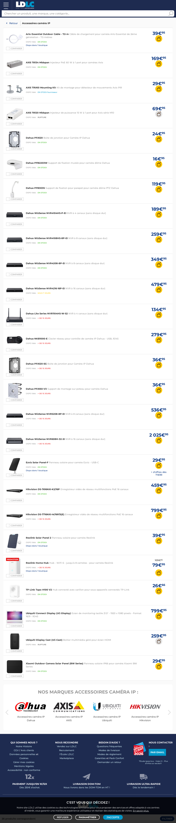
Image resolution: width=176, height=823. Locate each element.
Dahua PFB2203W (36, 162)
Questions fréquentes (109, 746)
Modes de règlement (109, 754)
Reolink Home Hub (37, 562)
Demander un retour (109, 762)
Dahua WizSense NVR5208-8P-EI (45, 414)
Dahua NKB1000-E (37, 338)
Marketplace (67, 758)
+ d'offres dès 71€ (159, 473)
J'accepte (113, 817)
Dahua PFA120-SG (36, 363)
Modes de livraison (109, 750)
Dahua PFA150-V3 (36, 388)
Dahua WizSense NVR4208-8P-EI (46, 263)
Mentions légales (24, 766)
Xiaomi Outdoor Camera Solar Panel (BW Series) (54, 663)
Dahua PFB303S (35, 188)
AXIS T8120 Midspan (37, 112)
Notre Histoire (24, 746)
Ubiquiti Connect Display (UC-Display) (48, 613)
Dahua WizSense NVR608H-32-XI (45, 439)
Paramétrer (87, 817)
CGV (16, 750)
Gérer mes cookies (23, 762)
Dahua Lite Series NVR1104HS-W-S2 (47, 313)
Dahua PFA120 (34, 137)
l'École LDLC (66, 754)
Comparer (16, 48)
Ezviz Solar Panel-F (37, 462)
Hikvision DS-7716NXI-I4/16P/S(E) (45, 514)
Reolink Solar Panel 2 (38, 537)
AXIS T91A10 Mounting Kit (41, 87)
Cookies (23, 758)
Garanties (100, 758)
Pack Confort (116, 758)
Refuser (62, 817)
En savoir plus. (141, 810)
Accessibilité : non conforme (24, 770)
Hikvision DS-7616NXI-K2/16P (43, 489)
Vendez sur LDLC (67, 746)
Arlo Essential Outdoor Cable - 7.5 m (47, 34)
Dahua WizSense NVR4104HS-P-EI (46, 213)
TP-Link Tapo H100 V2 (39, 589)
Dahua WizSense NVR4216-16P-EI (46, 288)
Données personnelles (22, 754)
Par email (157, 752)
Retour (13, 23)
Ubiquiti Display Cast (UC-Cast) (44, 639)
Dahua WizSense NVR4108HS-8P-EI (47, 238)
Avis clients (27, 750)
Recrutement (66, 750)
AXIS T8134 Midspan (37, 62)
